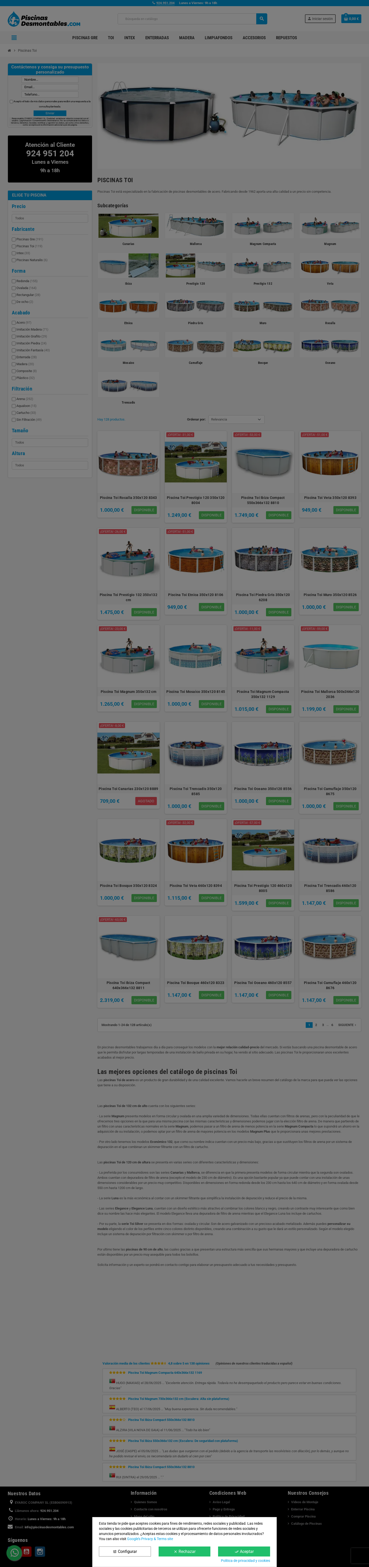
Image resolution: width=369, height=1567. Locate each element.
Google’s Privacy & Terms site (150, 1539)
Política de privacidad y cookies (245, 1561)
